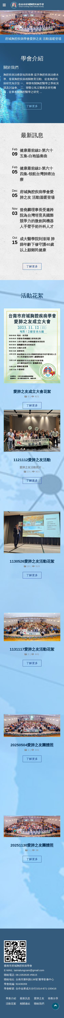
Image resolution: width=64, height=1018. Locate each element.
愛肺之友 (39, 998)
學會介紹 (11, 998)
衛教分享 (53, 998)
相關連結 (25, 1003)
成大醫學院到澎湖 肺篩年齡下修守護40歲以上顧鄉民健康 (37, 244)
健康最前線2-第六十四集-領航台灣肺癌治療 (37, 174)
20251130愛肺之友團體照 (32, 846)
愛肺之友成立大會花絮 (32, 391)
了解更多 (32, 106)
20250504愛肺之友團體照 (32, 746)
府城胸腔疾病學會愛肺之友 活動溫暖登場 (33, 38)
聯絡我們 (39, 1003)
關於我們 (11, 68)
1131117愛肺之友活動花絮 (32, 650)
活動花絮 (11, 1003)
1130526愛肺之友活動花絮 (32, 562)
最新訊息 (25, 998)
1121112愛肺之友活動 (32, 460)
